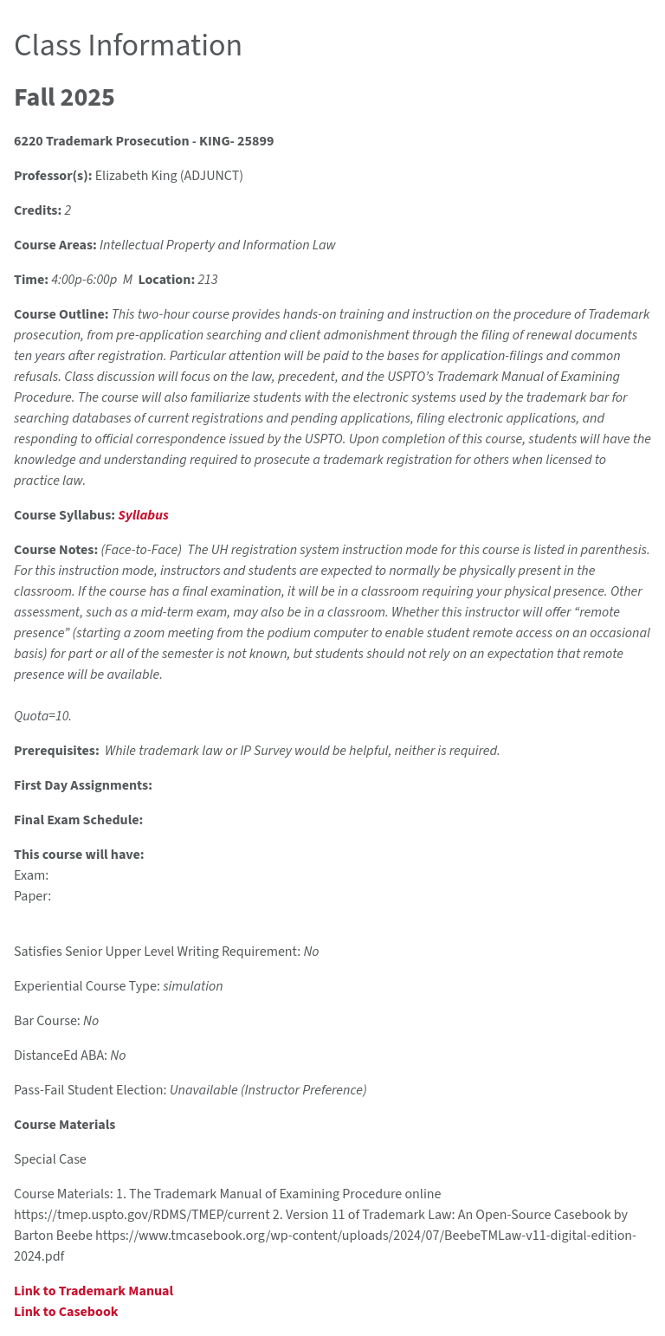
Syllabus (143, 515)
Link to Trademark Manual (93, 1291)
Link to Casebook (66, 1311)
